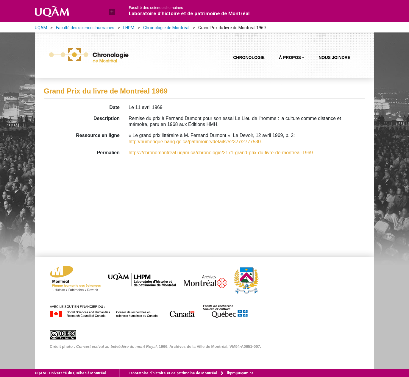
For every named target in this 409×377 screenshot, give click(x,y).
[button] (112, 12)
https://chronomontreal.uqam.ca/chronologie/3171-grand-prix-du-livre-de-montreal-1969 (221, 152)
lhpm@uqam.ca (240, 373)
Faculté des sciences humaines (156, 8)
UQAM (41, 27)
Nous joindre (334, 57)
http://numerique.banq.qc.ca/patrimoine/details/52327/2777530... (197, 141)
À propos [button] (290, 57)
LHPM (128, 27)
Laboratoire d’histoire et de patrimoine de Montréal (189, 13)
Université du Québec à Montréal (70, 373)
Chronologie (249, 57)
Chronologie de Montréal (166, 27)
